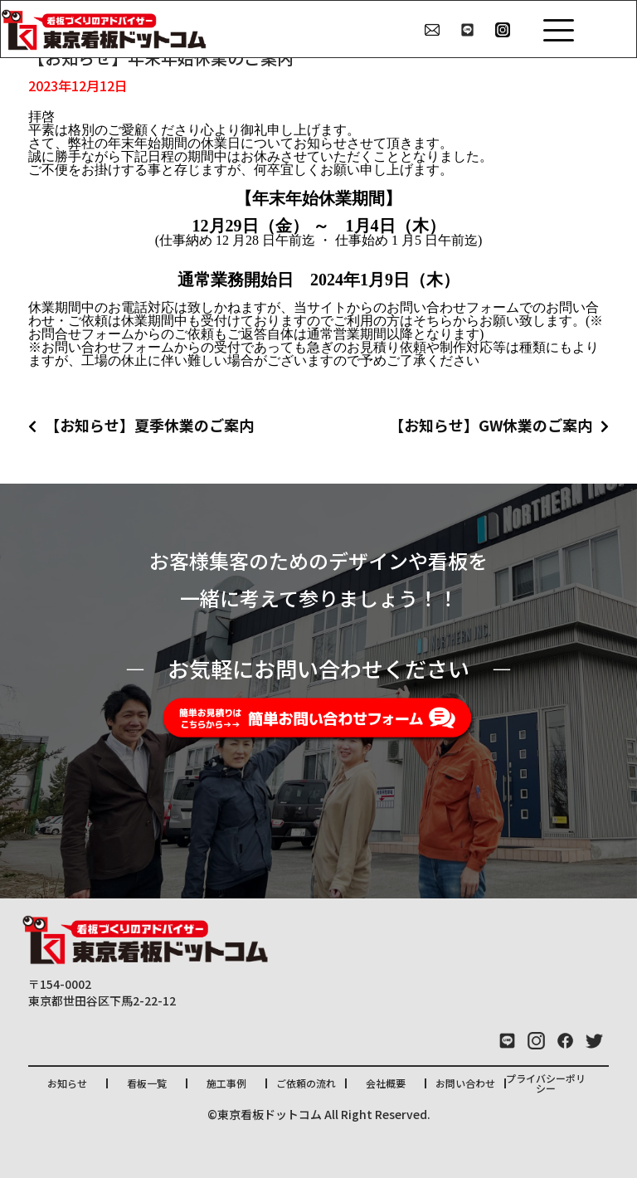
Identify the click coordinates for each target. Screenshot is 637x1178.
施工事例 (226, 1083)
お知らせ (67, 1083)
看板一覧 (147, 1083)
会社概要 (386, 1083)
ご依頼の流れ (306, 1083)
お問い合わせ (465, 1083)
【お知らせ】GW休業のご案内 (490, 425)
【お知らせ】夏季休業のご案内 (149, 425)
